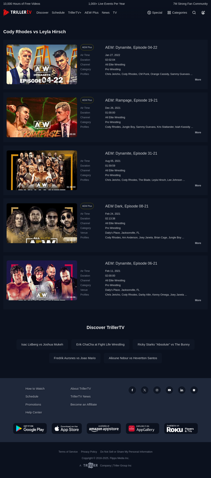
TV (115, 12)
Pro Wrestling (113, 69)
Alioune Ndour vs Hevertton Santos (133, 358)
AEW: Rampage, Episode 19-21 (131, 100)
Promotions (33, 404)
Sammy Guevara (180, 74)
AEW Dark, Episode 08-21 (126, 206)
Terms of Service (68, 451)
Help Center (34, 412)
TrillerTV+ (74, 12)
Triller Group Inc (122, 465)
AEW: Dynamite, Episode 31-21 (131, 153)
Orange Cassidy (160, 74)
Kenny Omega (160, 294)
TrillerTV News (80, 396)
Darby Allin (145, 294)
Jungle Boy (128, 126)
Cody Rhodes (129, 74)
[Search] (194, 12)
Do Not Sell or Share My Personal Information (126, 451)
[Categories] (177, 12)
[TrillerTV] (17, 12)
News (106, 12)
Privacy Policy (89, 451)
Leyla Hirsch (159, 180)
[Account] (203, 12)
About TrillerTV (80, 388)
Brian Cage (160, 237)
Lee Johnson (174, 180)
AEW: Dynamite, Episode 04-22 (131, 47)
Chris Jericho (112, 74)
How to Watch (35, 388)
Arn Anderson (130, 237)
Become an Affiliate (83, 404)
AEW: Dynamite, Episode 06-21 (131, 263)
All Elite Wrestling (115, 64)
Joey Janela (146, 237)
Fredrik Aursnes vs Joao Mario (75, 358)
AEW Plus (92, 12)
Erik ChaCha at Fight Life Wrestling (100, 344)
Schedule (58, 12)
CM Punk (144, 74)
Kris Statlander (165, 126)
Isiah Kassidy (182, 126)
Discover (42, 12)
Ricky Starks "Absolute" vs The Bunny (164, 344)
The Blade (144, 180)
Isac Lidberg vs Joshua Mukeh (42, 344)
